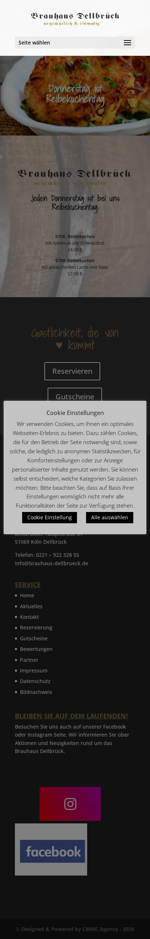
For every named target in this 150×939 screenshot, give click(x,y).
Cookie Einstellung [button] (49, 517)
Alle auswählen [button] (109, 517)
